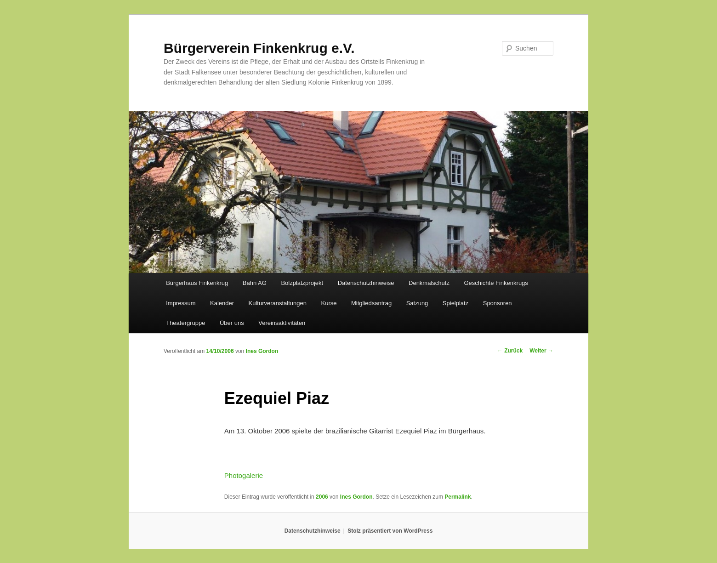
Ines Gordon (262, 351)
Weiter (541, 350)
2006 (322, 497)
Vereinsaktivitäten (281, 322)
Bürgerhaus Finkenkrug (197, 282)
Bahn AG (255, 282)
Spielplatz (455, 303)
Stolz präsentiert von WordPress (389, 531)
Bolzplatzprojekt (302, 282)
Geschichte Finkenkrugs (496, 282)
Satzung (417, 303)
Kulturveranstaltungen (278, 303)
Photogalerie (243, 475)
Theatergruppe (185, 322)
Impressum (180, 303)
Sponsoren (497, 303)
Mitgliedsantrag (371, 303)
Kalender (222, 303)
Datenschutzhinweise (366, 282)
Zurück (510, 350)
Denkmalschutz (429, 282)
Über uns (232, 322)
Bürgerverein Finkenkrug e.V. (259, 48)
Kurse (329, 303)
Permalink (457, 497)
